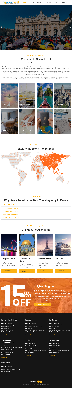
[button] (1, 27)
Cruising (59, 259)
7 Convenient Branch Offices (10, 208)
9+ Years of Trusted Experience (11, 204)
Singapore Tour (8, 259)
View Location (4, 334)
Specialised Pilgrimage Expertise (11, 217)
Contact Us (64, 2)
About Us (31, 2)
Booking (56, 2)
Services (49, 2)
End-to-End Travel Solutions (10, 211)
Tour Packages (40, 2)
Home (24, 2)
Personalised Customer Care (10, 214)
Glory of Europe (44, 259)
